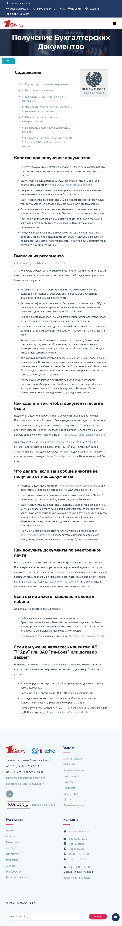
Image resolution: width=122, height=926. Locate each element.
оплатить (18, 3)
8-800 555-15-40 (44, 8)
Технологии (70, 787)
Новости (11, 830)
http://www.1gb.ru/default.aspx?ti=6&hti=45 (40, 263)
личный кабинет (17, 13)
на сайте (74, 8)
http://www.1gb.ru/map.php (36, 535)
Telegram (92, 8)
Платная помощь (73, 805)
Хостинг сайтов (72, 758)
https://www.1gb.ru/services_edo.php (71, 184)
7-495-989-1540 (78, 859)
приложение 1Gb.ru (43, 804)
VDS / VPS (69, 764)
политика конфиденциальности (25, 783)
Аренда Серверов (73, 770)
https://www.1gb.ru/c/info (62, 456)
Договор (11, 848)
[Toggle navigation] (114, 23)
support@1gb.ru (17, 8)
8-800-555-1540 (79, 854)
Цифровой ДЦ (71, 776)
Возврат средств (16, 877)
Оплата (10, 836)
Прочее (67, 799)
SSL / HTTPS (70, 793)
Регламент (12, 859)
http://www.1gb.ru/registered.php (86, 636)
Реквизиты (12, 842)
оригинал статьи (94, 92)
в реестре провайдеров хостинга (25, 777)
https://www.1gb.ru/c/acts (63, 581)
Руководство (14, 871)
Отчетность (13, 853)
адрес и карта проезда (76, 877)
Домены (68, 782)
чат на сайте (76, 843)
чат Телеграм (77, 849)
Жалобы (11, 865)
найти (98, 916)
